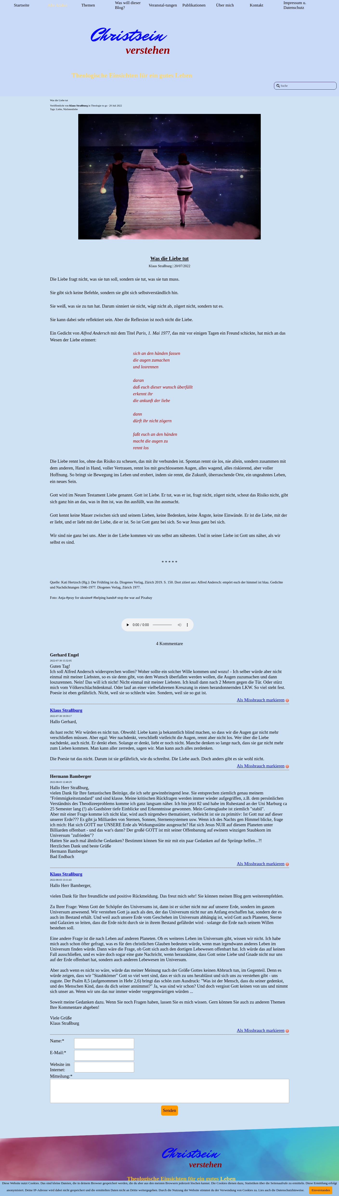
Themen (88, 5)
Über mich (225, 5)
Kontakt (256, 5)
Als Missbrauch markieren (263, 699)
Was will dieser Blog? (128, 5)
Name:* (57, 1040)
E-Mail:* (58, 1052)
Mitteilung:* (61, 1076)
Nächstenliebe (70, 109)
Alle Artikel (57, 5)
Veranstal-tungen (163, 5)
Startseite (21, 5)
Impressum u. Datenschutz (295, 5)
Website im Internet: (60, 1067)
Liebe (59, 109)
